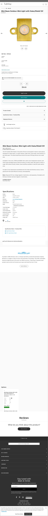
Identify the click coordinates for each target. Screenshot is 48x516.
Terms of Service (16, 493)
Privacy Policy (33, 492)
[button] (1, 4)
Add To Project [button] (24, 97)
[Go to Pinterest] (22, 50)
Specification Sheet (10, 231)
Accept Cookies (28, 514)
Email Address (15, 486)
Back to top (24, 438)
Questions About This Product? (13, 128)
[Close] (46, 508)
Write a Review (24, 429)
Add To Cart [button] (24, 93)
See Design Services (10, 124)
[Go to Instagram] (23, 497)
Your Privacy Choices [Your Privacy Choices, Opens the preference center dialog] (19, 514)
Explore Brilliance (24, 266)
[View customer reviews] (29, 497)
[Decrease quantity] (21, 83)
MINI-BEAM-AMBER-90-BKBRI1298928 (9, 395)
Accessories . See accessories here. (11, 78)
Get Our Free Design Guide (24, 444)
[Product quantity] (24, 83)
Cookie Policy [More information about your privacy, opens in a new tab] (4, 511)
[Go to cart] (46, 4)
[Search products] (43, 4)
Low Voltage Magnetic (17, 199)
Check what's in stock (6, 70)
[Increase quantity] (26, 83)
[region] (24, 511)
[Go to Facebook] (16, 497)
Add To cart (6, 407)
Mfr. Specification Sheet (11, 233)
